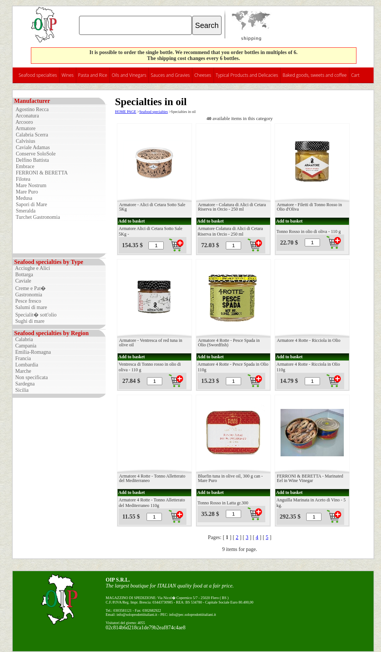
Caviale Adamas (32, 147)
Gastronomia (27, 294)
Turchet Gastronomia (37, 217)
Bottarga (23, 274)
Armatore (25, 128)
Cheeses (202, 75)
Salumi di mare (30, 307)
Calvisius (25, 141)
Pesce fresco (27, 301)
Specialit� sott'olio (35, 315)
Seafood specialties (38, 75)
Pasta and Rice (92, 75)
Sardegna (24, 384)
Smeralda (25, 211)
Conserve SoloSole (35, 154)
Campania (24, 346)
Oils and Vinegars (129, 75)
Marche (22, 371)
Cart (355, 75)
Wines (67, 75)
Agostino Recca (32, 109)
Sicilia (21, 390)
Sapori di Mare (31, 204)
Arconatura (27, 116)
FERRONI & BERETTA (41, 173)
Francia (22, 358)
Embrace (24, 166)
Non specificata (30, 377)
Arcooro (24, 122)
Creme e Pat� (29, 288)
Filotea (22, 179)
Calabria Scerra (31, 135)
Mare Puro (26, 192)
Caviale (22, 281)
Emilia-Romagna (32, 352)
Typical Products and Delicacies (247, 75)
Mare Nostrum (31, 185)
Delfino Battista (32, 160)
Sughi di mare (29, 321)
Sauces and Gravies (170, 75)
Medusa (23, 198)
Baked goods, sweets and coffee (314, 75)
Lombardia (25, 365)
